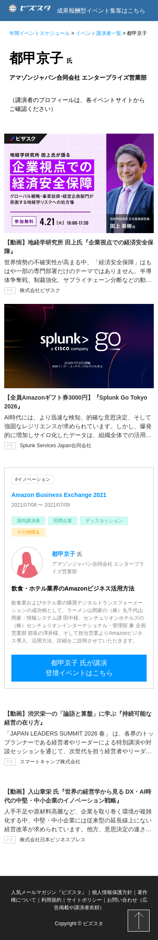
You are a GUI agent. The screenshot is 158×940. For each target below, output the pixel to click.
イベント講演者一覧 (98, 33)
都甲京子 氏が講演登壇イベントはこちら (79, 668)
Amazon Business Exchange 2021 (59, 494)
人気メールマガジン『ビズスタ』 (49, 892)
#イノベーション (32, 479)
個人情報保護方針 (112, 892)
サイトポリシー (84, 900)
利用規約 (51, 900)
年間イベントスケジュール (39, 33)
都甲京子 (63, 554)
